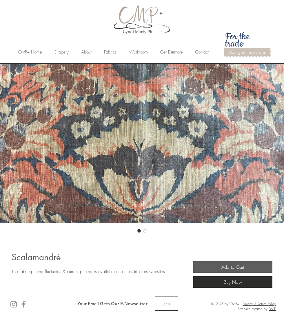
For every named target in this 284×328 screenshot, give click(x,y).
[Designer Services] (247, 52)
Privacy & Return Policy (259, 303)
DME (272, 308)
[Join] (166, 303)
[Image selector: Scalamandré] (139, 231)
